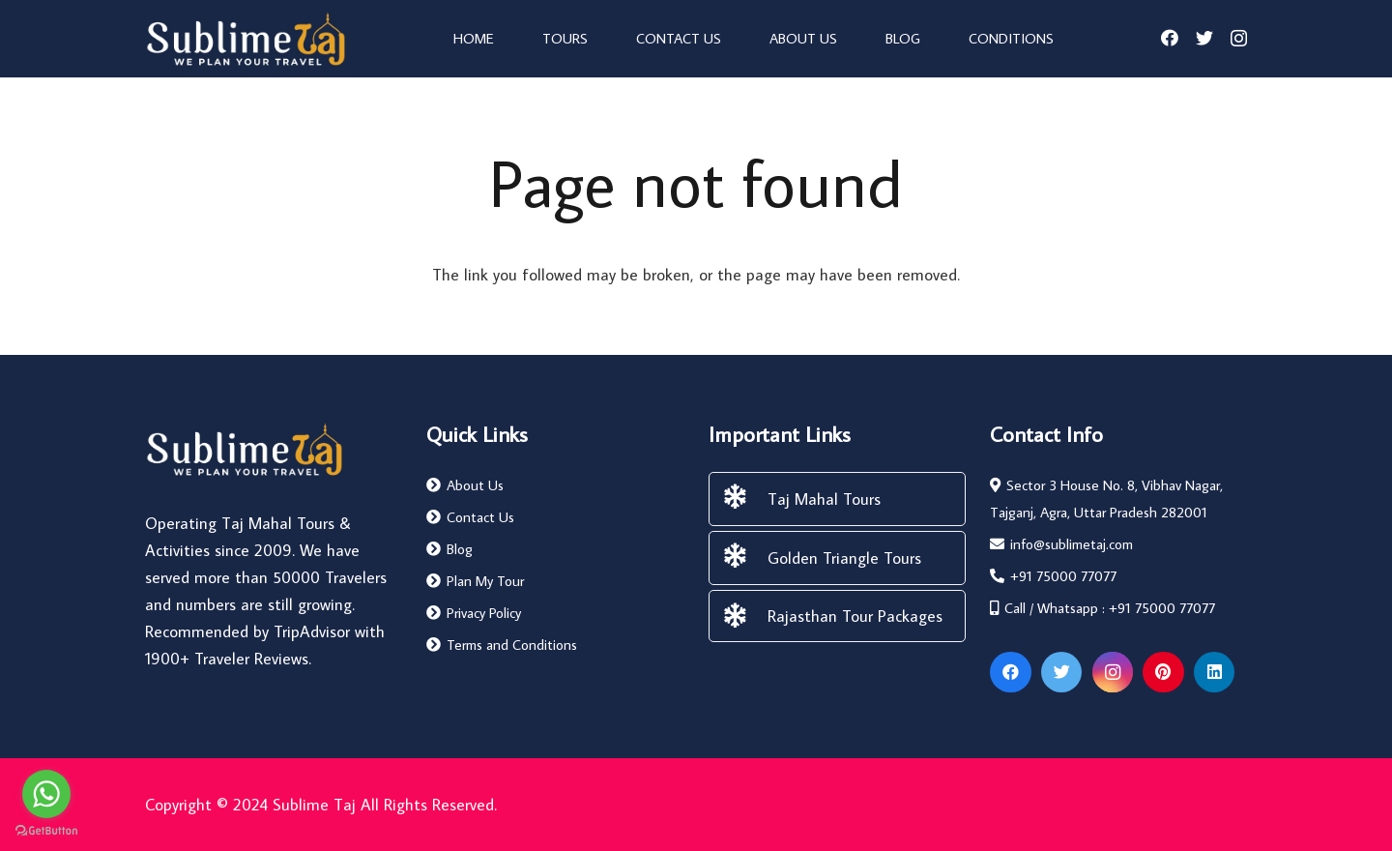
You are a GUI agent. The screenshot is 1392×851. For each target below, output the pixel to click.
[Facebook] (1169, 37)
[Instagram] (1239, 38)
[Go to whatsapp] (46, 794)
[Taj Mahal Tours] (744, 499)
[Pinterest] (1163, 672)
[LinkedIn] (1214, 672)
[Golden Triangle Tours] (744, 557)
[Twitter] (1204, 37)
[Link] (245, 39)
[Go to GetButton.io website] (46, 831)
